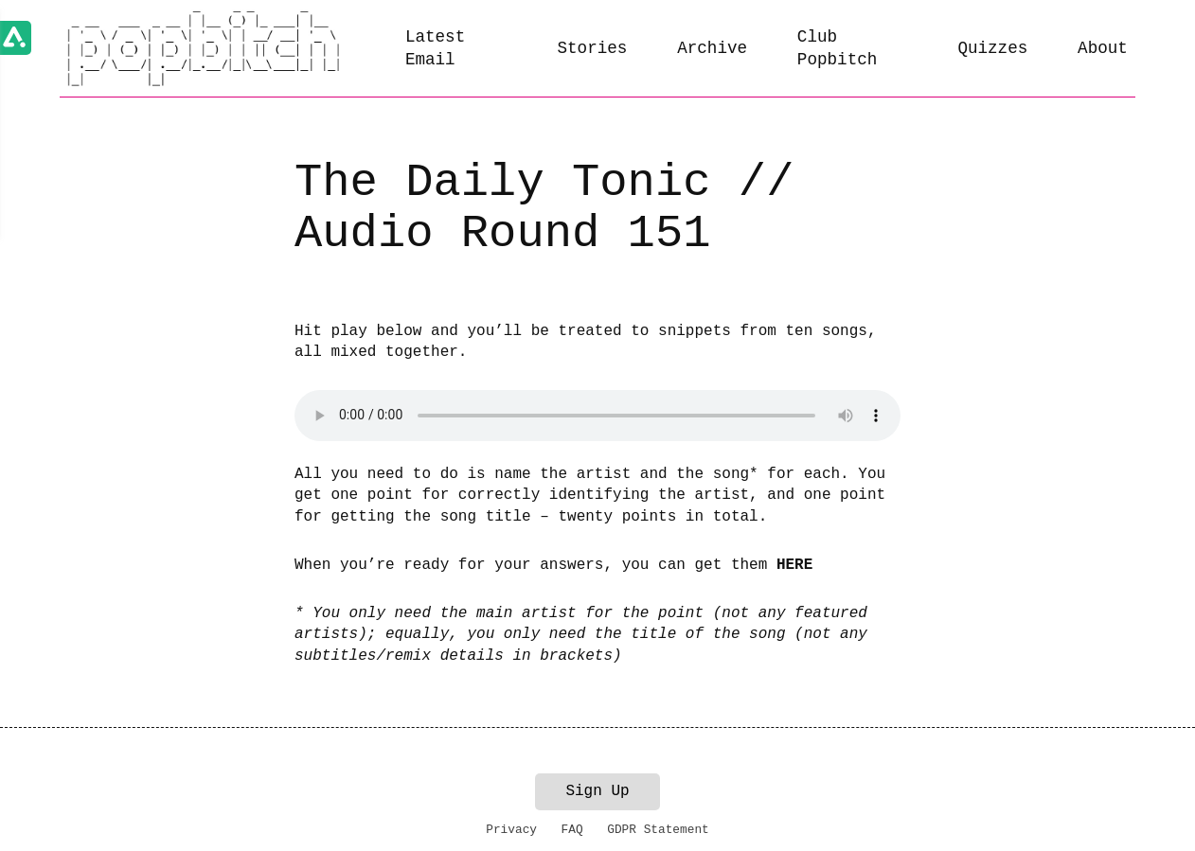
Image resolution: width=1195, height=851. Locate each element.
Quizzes (992, 48)
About (1103, 48)
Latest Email (435, 48)
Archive (712, 48)
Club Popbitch (837, 48)
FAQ (572, 830)
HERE (794, 565)
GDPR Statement (658, 830)
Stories (592, 48)
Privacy (511, 830)
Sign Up (597, 791)
